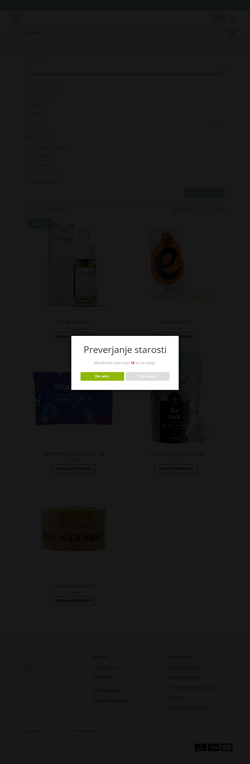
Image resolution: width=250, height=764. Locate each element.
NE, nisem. (147, 376)
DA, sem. (102, 376)
